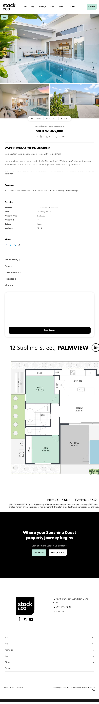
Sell (25, 7)
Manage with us (57, 552)
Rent (52, 7)
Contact (91, 6)
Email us (60, 612)
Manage (42, 7)
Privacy (11, 687)
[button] (8, 266)
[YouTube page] (31, 620)
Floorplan (51, 118)
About (61, 7)
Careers (72, 7)
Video (64, 118)
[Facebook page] (20, 620)
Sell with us (39, 552)
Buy (32, 7)
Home (6, 687)
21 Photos (36, 118)
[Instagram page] (26, 620)
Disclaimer (19, 687)
